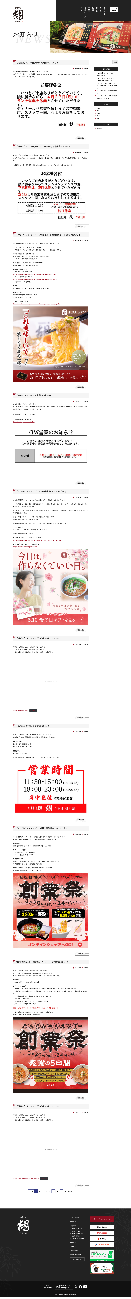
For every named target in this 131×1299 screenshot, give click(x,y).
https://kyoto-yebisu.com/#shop (25, 422)
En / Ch (114, 9)
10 (57, 1194)
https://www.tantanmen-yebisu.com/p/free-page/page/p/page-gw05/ (38, 304)
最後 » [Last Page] (71, 1194)
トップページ (74, 1220)
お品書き (89, 9)
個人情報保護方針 (76, 1257)
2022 (98, 118)
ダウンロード (34, 711)
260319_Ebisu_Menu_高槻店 (21, 711)
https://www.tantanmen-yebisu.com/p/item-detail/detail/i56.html (37, 275)
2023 (98, 116)
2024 (98, 113)
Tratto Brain (73, 1296)
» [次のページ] (65, 1194)
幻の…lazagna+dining (78, 1241)
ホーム (81, 9)
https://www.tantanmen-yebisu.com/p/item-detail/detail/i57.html (37, 280)
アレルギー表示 (76, 1262)
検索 (115, 62)
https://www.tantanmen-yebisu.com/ (27, 547)
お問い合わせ (105, 11)
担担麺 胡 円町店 (76, 1233)
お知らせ (101, 9)
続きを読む (80, 138)
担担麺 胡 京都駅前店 (77, 1236)
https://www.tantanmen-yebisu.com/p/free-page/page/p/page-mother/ (39, 541)
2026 (98, 108)
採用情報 (97, 9)
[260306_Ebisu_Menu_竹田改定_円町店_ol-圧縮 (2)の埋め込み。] (50, 1151)
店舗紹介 (93, 9)
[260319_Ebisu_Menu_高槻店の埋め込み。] (50, 682)
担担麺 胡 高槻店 (76, 1238)
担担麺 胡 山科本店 (77, 1231)
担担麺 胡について (85, 12)
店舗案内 (73, 1228)
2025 (98, 111)
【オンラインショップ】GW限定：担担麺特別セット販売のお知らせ (107, 85)
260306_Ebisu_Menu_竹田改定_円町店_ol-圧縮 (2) (27, 1180)
